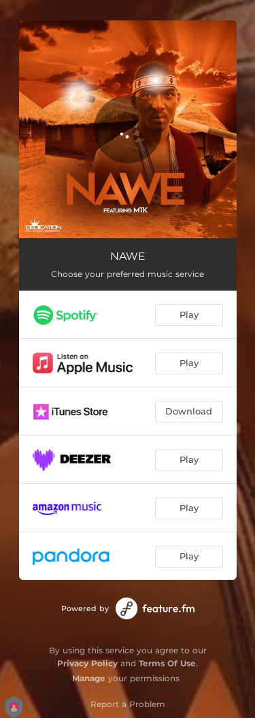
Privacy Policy (87, 663)
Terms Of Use (167, 663)
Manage (88, 678)
